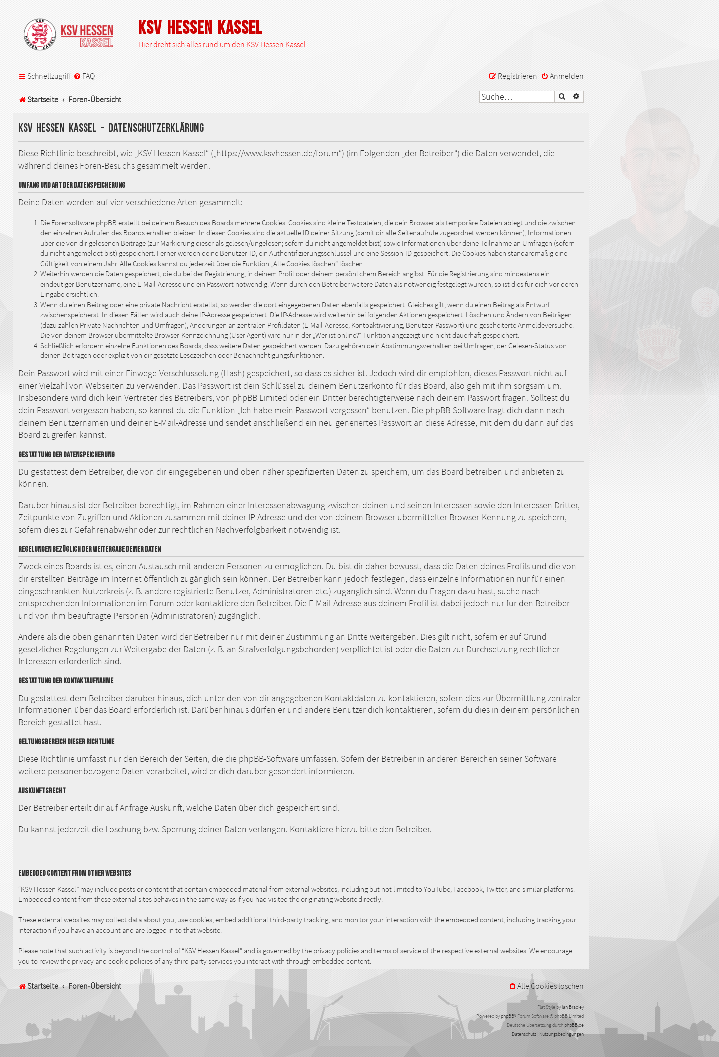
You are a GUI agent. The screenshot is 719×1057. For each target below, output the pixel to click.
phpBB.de (574, 1025)
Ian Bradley (573, 1007)
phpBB (507, 1016)
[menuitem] (84, 76)
